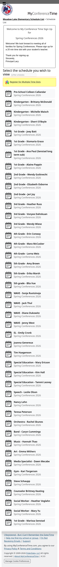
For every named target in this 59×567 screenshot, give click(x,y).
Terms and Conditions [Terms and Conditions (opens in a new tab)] (30, 548)
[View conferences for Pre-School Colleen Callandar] (29, 93)
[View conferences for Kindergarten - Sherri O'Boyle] (29, 123)
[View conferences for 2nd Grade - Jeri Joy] (29, 196)
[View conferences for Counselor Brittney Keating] (29, 492)
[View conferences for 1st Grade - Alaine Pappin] (29, 166)
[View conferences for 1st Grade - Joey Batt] (29, 133)
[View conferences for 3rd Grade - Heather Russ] (29, 205)
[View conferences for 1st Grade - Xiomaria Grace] (29, 143)
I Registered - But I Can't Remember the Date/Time (29, 534)
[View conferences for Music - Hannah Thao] (29, 443)
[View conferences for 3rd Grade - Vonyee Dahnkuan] (29, 215)
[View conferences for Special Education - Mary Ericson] (29, 364)
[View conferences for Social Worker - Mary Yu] (29, 512)
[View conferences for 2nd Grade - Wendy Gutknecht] (29, 176)
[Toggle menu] (4, 2)
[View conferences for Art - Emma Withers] (29, 453)
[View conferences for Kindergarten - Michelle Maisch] (29, 113)
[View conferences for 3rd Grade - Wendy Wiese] (29, 225)
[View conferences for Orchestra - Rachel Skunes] (29, 423)
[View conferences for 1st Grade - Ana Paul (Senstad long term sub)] (29, 154)
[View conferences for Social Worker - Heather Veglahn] (29, 502)
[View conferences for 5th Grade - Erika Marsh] (29, 275)
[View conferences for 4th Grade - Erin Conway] (29, 235)
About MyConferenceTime (26, 556)
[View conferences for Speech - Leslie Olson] (29, 393)
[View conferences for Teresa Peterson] (29, 413)
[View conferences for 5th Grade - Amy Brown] (29, 265)
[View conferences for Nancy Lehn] (29, 403)
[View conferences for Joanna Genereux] (29, 344)
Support (27, 541)
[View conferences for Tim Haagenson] (29, 354)
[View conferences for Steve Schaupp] (29, 482)
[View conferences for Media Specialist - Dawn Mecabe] (29, 463)
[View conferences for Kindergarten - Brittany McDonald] (29, 103)
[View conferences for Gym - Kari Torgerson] (29, 473)
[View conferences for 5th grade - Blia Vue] (29, 285)
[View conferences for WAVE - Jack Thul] (29, 304)
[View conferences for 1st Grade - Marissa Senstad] (29, 522)
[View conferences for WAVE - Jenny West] (29, 324)
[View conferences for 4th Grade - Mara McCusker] (29, 245)
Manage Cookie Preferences (17, 561)
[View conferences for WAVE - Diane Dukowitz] (29, 314)
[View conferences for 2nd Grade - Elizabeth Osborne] (29, 186)
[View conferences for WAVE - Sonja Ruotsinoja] (29, 294)
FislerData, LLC (33, 553)
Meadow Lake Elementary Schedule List (23, 19)
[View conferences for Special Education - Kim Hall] (29, 374)
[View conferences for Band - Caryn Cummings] (29, 433)
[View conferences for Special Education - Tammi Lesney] (29, 383)
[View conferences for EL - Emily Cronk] (29, 334)
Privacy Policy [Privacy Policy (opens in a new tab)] (11, 548)
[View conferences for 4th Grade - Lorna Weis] (29, 255)
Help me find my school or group (22, 538)
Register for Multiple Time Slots (25, 81)
